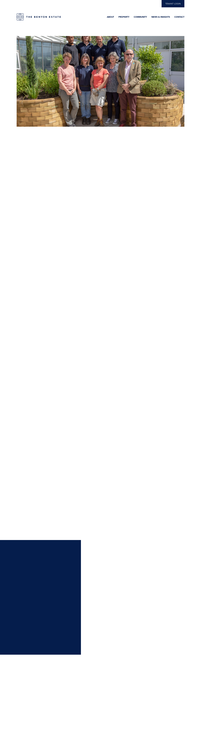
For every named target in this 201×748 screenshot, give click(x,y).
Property (123, 17)
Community (140, 17)
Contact (179, 17)
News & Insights (160, 17)
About (110, 17)
